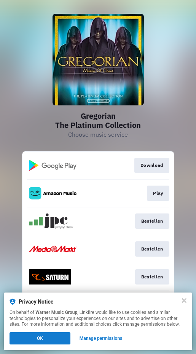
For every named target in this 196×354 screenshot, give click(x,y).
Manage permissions (101, 338)
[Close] (184, 300)
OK (40, 338)
